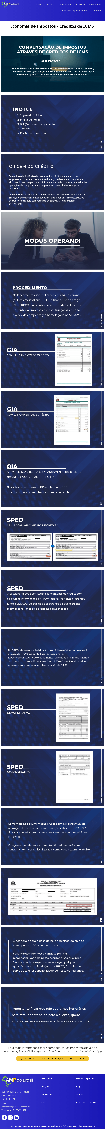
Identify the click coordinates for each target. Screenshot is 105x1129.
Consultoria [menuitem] (65, 4)
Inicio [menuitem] (39, 4)
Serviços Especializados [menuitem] (74, 10)
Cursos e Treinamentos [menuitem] (88, 4)
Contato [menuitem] (97, 10)
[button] (52, 1058)
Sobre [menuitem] (50, 4)
